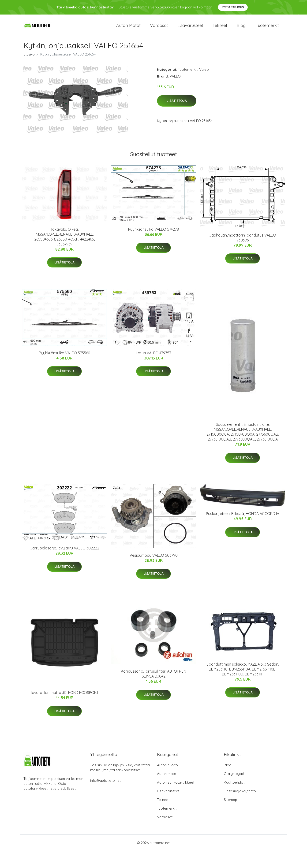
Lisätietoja (177, 106)
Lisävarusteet (190, 28)
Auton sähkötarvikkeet (175, 787)
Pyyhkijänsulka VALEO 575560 (64, 358)
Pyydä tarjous (233, 7)
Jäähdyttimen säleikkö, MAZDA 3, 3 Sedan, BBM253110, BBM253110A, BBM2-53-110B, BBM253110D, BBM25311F (242, 674)
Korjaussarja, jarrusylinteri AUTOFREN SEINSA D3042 (153, 679)
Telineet (220, 28)
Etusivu (29, 59)
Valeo (204, 74)
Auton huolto (167, 770)
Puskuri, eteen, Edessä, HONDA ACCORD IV (242, 519)
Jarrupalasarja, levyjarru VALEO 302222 (64, 553)
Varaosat (159, 28)
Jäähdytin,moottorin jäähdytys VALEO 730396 (242, 243)
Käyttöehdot (234, 787)
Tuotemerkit (267, 28)
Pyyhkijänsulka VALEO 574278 (153, 234)
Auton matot (128, 28)
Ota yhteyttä (234, 779)
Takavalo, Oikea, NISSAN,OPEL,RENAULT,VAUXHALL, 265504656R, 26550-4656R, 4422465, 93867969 (64, 242)
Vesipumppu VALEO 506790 (154, 560)
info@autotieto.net (105, 785)
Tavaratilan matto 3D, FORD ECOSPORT (64, 697)
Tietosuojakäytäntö (240, 796)
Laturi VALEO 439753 (153, 358)
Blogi (241, 28)
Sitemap (230, 805)
